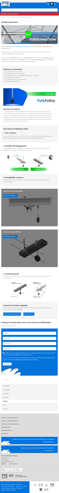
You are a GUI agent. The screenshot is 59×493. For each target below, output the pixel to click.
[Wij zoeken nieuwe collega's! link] (29, 14)
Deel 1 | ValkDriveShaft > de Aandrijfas (13, 71)
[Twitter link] (20, 469)
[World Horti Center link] (46, 489)
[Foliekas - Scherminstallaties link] (29, 417)
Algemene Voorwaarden (17, 488)
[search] (29, 10)
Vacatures (6, 393)
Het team (5, 397)
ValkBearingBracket (29, 57)
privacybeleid (23, 359)
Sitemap (24, 486)
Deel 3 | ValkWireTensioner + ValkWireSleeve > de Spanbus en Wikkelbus (22, 75)
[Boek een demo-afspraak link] (12, 314)
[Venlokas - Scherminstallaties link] (29, 421)
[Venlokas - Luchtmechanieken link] (29, 424)
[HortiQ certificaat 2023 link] (41, 489)
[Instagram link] (11, 469)
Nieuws (5, 401)
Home (2, 17)
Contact (5, 408)
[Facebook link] (7, 469)
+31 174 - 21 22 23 (13, 463)
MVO (4, 405)
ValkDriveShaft (13, 57)
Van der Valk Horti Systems (5, 3)
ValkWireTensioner (47, 57)
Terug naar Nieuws (6, 379)
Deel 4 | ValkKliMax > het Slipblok (12, 77)
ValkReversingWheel (38, 59)
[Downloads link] (29, 433)
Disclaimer (18, 486)
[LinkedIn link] (2, 469)
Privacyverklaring (5, 488)
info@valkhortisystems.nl (7, 461)
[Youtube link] (16, 469)
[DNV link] (35, 485)
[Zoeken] (3, 10)
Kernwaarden (7, 389)
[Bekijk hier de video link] (29, 207)
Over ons (7, 17)
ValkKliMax (22, 59)
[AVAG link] (46, 485)
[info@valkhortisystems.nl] (51, 4)
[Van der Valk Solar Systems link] (52, 485)
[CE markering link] (41, 485)
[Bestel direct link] (28, 314)
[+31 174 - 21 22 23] (48, 4)
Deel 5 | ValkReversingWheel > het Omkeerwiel (15, 79)
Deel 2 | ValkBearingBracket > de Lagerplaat (15, 73)
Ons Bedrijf (6, 386)
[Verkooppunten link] (29, 427)
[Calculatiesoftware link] (29, 430)
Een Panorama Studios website (8, 490)
